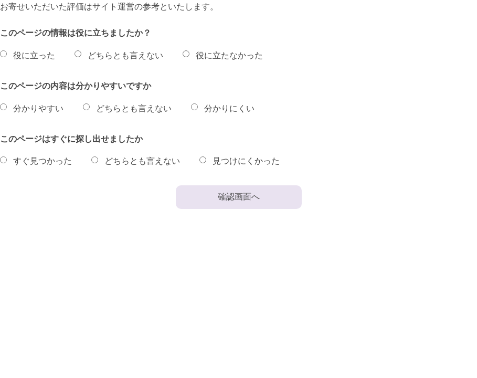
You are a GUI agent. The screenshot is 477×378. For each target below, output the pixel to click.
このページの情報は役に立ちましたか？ (75, 32)
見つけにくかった (246, 160)
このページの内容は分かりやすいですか (75, 85)
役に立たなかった (229, 55)
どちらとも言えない (125, 55)
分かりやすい (38, 108)
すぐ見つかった (42, 160)
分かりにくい (229, 108)
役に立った (34, 55)
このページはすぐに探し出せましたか (71, 138)
